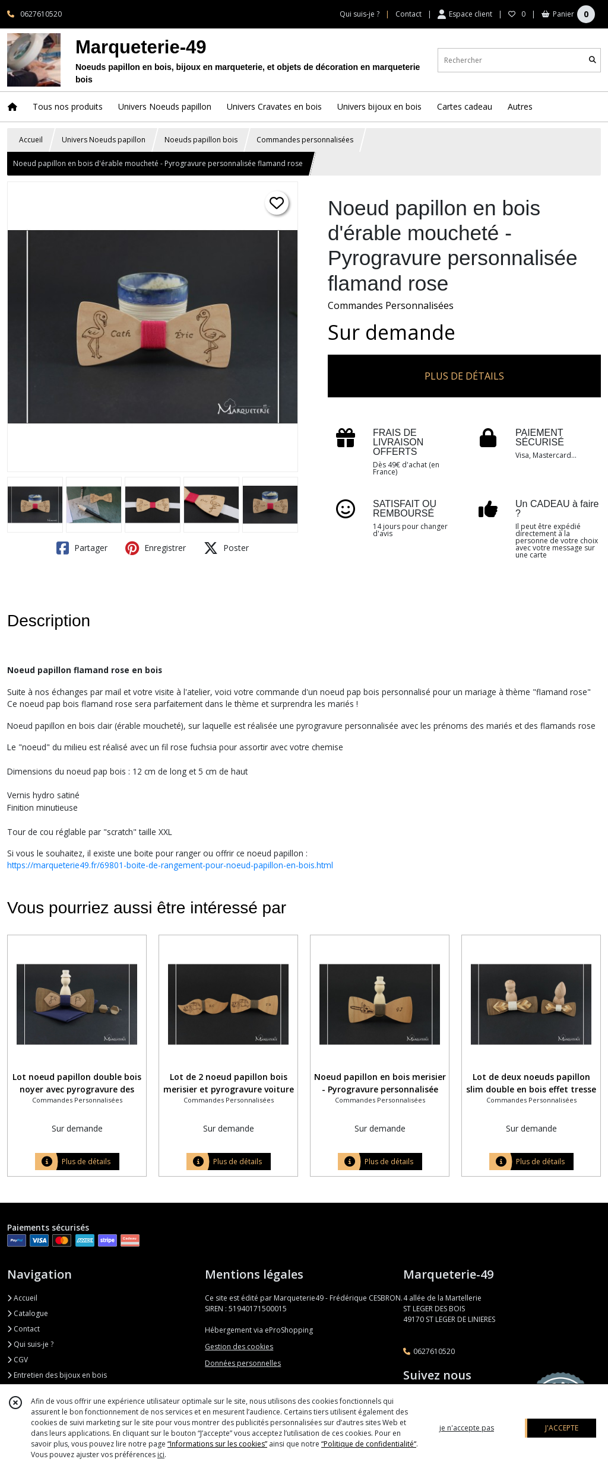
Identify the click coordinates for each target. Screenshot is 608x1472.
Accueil (31, 140)
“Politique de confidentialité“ (368, 1444)
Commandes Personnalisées (391, 305)
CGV (17, 1360)
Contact (408, 14)
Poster (226, 548)
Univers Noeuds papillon (103, 140)
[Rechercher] (592, 60)
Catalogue (27, 1313)
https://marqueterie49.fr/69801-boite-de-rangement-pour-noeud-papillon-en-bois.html (170, 865)
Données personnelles (243, 1363)
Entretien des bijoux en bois (57, 1375)
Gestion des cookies (239, 1347)
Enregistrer (155, 548)
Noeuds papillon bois (201, 140)
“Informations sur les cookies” (217, 1444)
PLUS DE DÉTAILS (464, 376)
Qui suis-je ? (30, 1344)
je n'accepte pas (466, 1428)
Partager (81, 548)
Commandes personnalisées (304, 140)
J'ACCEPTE (561, 1428)
